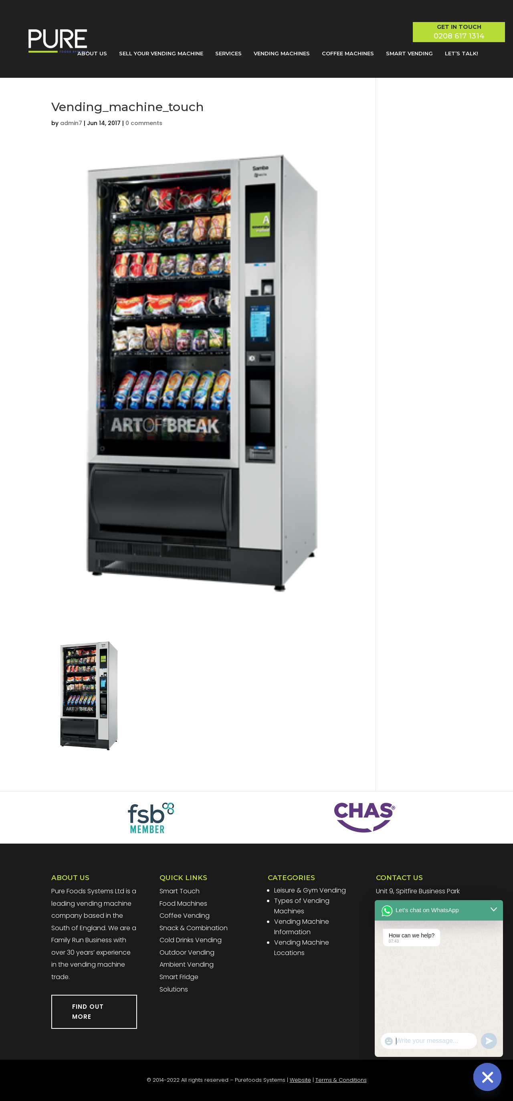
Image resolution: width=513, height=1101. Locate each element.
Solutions (174, 989)
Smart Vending (409, 53)
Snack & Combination (194, 928)
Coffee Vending (185, 915)
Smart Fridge (179, 977)
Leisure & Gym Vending (310, 890)
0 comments (143, 123)
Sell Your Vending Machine (161, 53)
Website (300, 1080)
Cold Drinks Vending (191, 940)
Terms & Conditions (341, 1080)
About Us (92, 53)
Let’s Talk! (461, 53)
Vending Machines (282, 53)
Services (228, 53)
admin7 (71, 123)
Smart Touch (180, 891)
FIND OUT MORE (88, 1011)
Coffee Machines (348, 53)
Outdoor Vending (187, 952)
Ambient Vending (187, 964)
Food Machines (183, 903)
